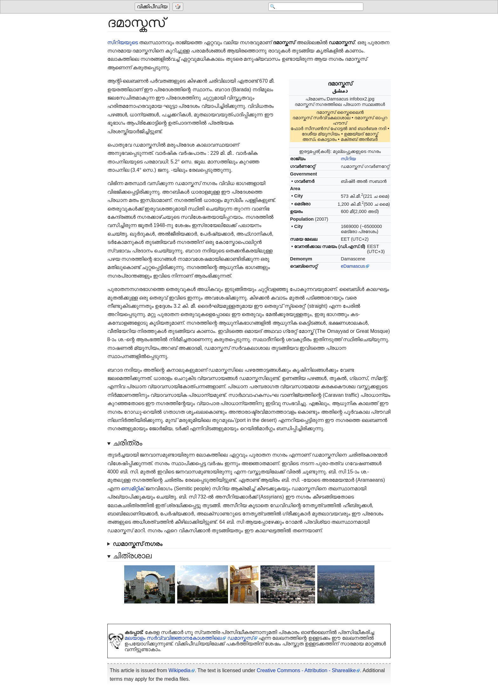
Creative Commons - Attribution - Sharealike (306, 670)
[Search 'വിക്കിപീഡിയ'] (312, 7)
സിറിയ (348, 158)
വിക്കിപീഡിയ (152, 7)
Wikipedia (180, 670)
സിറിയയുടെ (122, 42)
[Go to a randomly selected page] (178, 7)
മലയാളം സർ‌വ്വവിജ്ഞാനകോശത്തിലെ (173, 638)
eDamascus (353, 266)
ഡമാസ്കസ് (240, 638)
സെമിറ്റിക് (132, 488)
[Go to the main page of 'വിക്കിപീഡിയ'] (153, 7)
